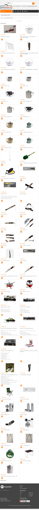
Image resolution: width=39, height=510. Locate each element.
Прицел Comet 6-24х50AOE (25, 306)
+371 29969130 (17, 6)
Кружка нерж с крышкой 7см (6, 116)
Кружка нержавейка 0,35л (25, 116)
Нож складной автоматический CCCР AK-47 (9, 276)
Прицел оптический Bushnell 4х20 (26, 328)
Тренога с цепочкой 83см (24, 445)
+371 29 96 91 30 (5, 490)
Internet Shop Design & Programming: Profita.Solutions (21, 505)
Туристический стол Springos (25, 460)
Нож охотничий (4, 193)
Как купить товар (3, 498)
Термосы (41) (19, 20)
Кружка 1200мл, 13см (5, 85)
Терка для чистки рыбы (24, 399)
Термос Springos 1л (23, 414)
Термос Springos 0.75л (5, 414)
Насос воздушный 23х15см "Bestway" (8, 178)
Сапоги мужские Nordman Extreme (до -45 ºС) (9, 374)
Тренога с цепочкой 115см (6, 445)
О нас (21, 487)
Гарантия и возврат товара (5, 500)
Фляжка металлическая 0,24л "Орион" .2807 (9, 476)
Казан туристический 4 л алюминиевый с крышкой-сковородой (28, 37)
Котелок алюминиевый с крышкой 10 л (8, 69)
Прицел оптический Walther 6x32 (7, 350)
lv (10, 3)
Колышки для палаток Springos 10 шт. (8, 52)
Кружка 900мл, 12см (24, 85)
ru (8, 3)
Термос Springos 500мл (5, 429)
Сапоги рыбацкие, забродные (25, 374)
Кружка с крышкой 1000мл (6, 132)
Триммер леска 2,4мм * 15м (6, 460)
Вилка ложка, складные (5, 36)
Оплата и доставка (3, 499)
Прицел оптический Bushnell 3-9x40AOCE (9, 328)
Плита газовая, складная (5, 291)
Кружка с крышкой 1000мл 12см (26, 132)
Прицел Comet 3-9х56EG (5, 306)
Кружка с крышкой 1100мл (6, 147)
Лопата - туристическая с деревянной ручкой (28, 162)
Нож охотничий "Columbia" (25, 245)
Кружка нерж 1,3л (4, 101)
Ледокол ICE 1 (3, 162)
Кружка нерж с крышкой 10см (25, 101)
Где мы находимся (23, 488)
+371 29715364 (23, 6)
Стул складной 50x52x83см (6, 399)
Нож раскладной (23, 260)
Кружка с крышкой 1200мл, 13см (26, 147)
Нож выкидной (23, 178)
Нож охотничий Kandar (5, 260)
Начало (21, 485)
